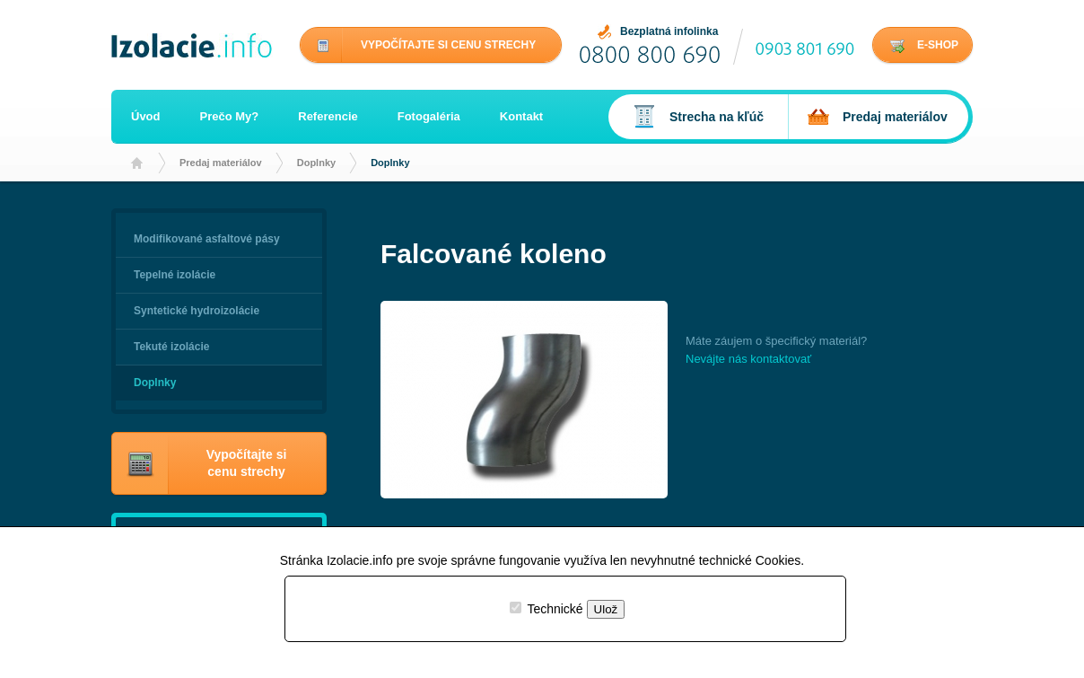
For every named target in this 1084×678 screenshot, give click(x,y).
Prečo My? (229, 116)
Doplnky (316, 162)
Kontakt (521, 116)
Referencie (327, 116)
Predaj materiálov (220, 162)
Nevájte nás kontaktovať (748, 358)
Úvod (146, 116)
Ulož (606, 609)
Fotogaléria (429, 116)
